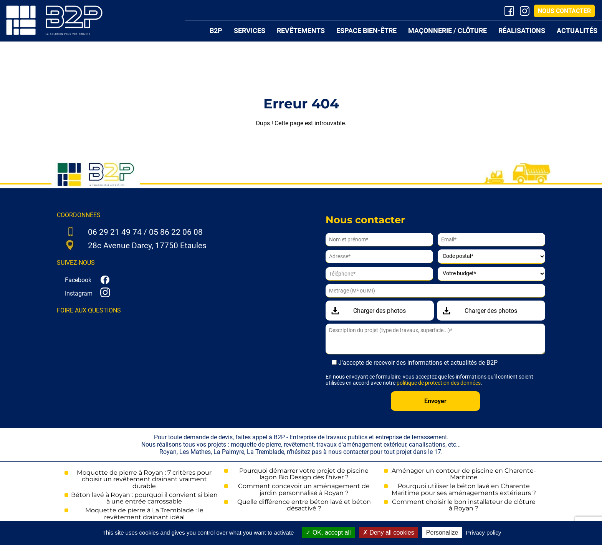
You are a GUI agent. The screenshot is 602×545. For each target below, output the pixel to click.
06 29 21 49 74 (115, 232)
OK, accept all (328, 532)
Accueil (192, 31)
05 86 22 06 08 (176, 232)
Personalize (442, 532)
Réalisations (521, 31)
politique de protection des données (439, 383)
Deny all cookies (388, 532)
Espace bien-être (366, 31)
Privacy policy (483, 532)
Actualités (577, 31)
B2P (216, 31)
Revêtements (301, 31)
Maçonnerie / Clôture (447, 31)
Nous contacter (564, 11)
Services (249, 31)
